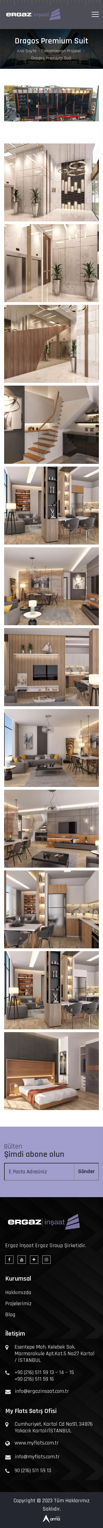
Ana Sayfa (27, 51)
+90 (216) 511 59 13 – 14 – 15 (44, 1372)
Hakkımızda (18, 1292)
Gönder (86, 1171)
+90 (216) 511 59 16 (34, 1379)
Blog (10, 1314)
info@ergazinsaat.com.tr (42, 1391)
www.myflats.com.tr (37, 1443)
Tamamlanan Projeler (61, 51)
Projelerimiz (18, 1303)
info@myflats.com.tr (37, 1456)
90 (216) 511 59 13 (33, 1470)
